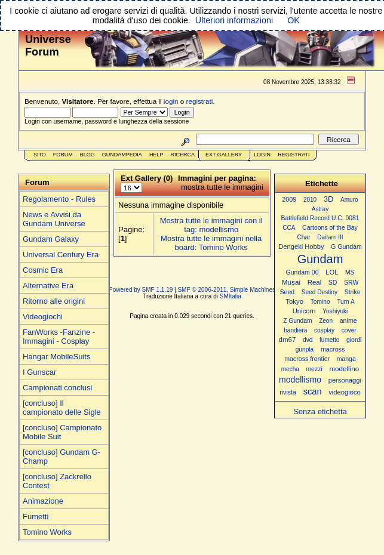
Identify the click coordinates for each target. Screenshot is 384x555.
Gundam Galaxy (51, 239)
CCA (288, 227)
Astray (320, 209)
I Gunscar (39, 372)
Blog (87, 155)
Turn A (345, 301)
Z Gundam (297, 320)
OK (293, 20)
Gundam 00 (302, 272)
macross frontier (307, 358)
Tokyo (294, 301)
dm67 (287, 339)
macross (333, 349)
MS (349, 272)
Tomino (320, 301)
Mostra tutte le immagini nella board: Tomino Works (211, 243)
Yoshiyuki (335, 311)
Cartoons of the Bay (330, 227)
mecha (290, 369)
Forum (63, 155)
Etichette (321, 183)
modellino (344, 368)
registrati (199, 101)
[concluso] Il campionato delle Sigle (62, 408)
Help (156, 155)
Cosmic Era (43, 270)
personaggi (344, 380)
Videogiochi (43, 316)
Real (314, 282)
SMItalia (230, 296)
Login (262, 155)
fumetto (329, 340)
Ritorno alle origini (54, 301)
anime (348, 320)
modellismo (300, 379)
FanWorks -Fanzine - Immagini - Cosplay (59, 337)
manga (346, 359)
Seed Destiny (319, 292)
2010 (310, 199)
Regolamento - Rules (59, 199)
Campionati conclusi (57, 387)
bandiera (295, 330)
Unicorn (304, 310)
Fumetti (35, 516)
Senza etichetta (320, 411)
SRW (351, 282)
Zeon (326, 320)
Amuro (349, 199)
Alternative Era (48, 285)
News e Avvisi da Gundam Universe (54, 219)
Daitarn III (330, 237)
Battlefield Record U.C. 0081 (320, 218)
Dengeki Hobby (301, 246)
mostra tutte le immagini (222, 187)
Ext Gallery (223, 155)
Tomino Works (47, 532)
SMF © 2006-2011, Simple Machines (226, 289)
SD (332, 282)
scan (312, 391)
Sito (39, 155)
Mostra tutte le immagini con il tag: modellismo (211, 225)
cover (349, 330)
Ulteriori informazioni (234, 20)
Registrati (293, 155)
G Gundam (346, 246)
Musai (291, 282)
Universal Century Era (61, 254)
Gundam (320, 259)
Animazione (43, 501)
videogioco (344, 392)
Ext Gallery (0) (147, 178)
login (171, 101)
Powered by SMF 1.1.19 (141, 289)
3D (329, 199)
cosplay (324, 330)
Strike (353, 292)
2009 (289, 199)
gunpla (305, 349)
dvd (307, 340)
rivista (287, 392)
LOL (331, 272)
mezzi (314, 369)
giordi (353, 340)
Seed (286, 291)
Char (303, 237)
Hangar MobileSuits (56, 356)
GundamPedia (122, 155)
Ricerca (182, 155)
